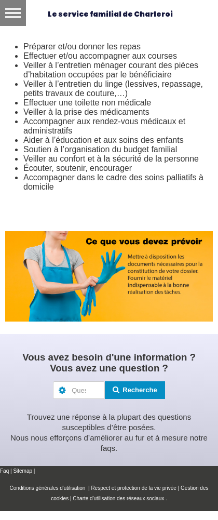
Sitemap (22, 471)
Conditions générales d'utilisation (48, 488)
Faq (4, 471)
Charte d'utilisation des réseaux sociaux (118, 498)
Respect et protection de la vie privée (133, 488)
